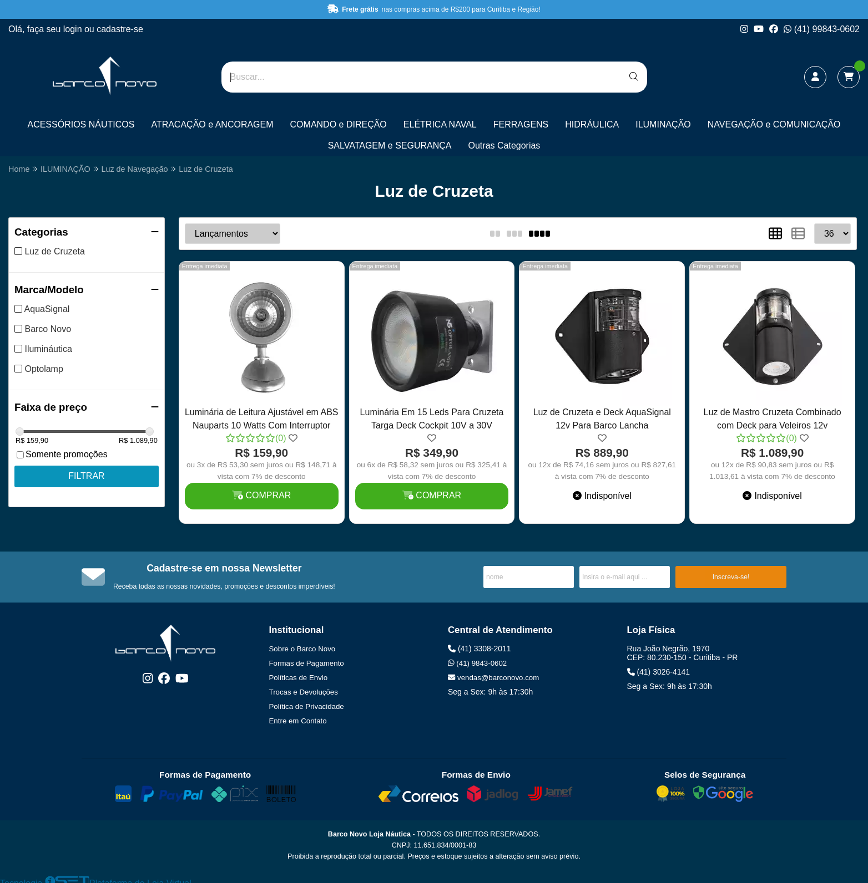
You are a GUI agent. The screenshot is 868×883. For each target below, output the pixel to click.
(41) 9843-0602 (477, 663)
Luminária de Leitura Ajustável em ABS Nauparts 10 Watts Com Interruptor (262, 418)
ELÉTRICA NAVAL (440, 124)
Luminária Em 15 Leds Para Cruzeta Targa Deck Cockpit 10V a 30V (432, 418)
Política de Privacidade (306, 706)
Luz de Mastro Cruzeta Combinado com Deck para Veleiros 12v (772, 418)
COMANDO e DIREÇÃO (338, 124)
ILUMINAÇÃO (663, 124)
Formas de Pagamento (306, 663)
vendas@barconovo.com (493, 677)
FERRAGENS (521, 124)
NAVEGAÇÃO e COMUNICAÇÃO (774, 124)
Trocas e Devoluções (303, 692)
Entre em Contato (298, 721)
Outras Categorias (504, 145)
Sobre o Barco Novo (302, 649)
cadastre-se (120, 29)
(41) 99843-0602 (822, 29)
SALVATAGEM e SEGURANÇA (390, 145)
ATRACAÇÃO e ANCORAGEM (212, 124)
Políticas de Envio (298, 677)
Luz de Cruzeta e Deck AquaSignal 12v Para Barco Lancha (602, 418)
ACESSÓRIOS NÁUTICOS (80, 124)
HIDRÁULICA (592, 124)
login (73, 29)
